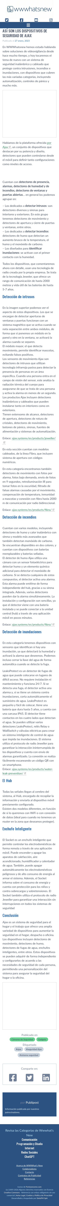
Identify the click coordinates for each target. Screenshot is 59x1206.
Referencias (29, 1178)
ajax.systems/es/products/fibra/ (32, 509)
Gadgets (42, 1039)
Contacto (29, 1172)
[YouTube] (37, 20)
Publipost (32, 1102)
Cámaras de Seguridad (22, 1039)
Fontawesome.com (34, 1187)
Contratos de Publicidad (29, 1175)
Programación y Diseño (30, 1144)
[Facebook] (23, 20)
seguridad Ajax (35, 1049)
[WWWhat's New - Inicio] (29, 9)
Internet (29, 1148)
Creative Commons (12, 1192)
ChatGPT (29, 1156)
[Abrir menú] (29, 25)
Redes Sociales (29, 1152)
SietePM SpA (42, 1198)
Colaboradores (29, 1168)
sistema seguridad (29, 1055)
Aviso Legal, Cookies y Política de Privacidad (34, 1195)
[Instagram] (52, 20)
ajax (19, 1049)
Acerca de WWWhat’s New (29, 1165)
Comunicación (29, 1139)
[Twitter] (8, 20)
